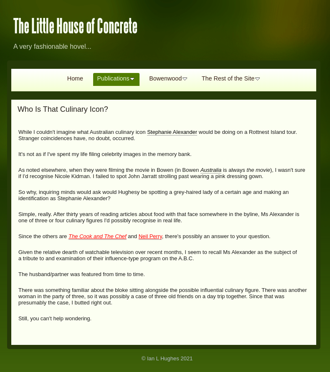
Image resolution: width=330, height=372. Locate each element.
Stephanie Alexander (172, 132)
